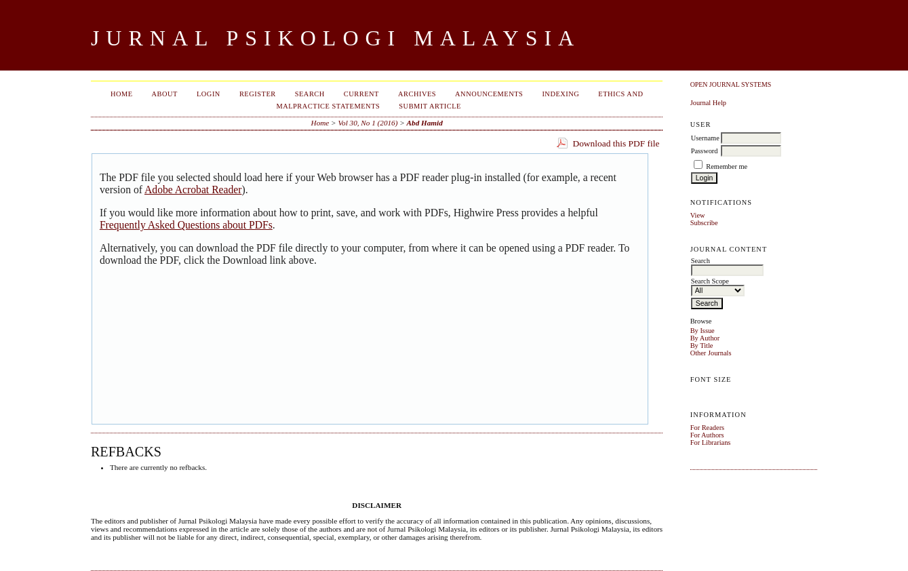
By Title (701, 345)
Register (257, 94)
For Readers (707, 427)
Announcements (489, 94)
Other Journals (711, 353)
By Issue (702, 330)
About (165, 94)
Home (122, 94)
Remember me (726, 166)
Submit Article (430, 106)
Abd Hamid (425, 123)
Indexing (560, 94)
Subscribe (704, 223)
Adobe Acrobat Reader (192, 189)
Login (208, 94)
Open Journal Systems (731, 84)
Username (705, 138)
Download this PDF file (615, 143)
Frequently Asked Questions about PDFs (186, 225)
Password (704, 151)
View (697, 215)
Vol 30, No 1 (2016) (367, 123)
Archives (417, 94)
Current (361, 94)
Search (310, 94)
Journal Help (708, 102)
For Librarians (710, 442)
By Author (705, 338)
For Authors (707, 435)
